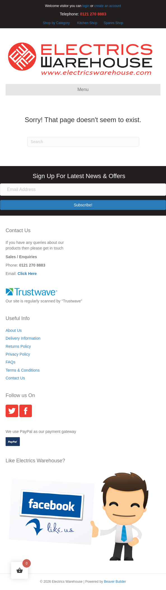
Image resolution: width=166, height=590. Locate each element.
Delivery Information (23, 338)
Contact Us (15, 378)
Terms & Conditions (22, 370)
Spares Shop (113, 23)
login (85, 6)
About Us (14, 330)
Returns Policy (18, 346)
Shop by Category (56, 23)
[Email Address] (83, 189)
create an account (107, 6)
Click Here (27, 273)
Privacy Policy (18, 354)
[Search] (83, 141)
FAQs (10, 362)
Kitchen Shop (87, 23)
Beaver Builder (115, 582)
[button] (83, 205)
